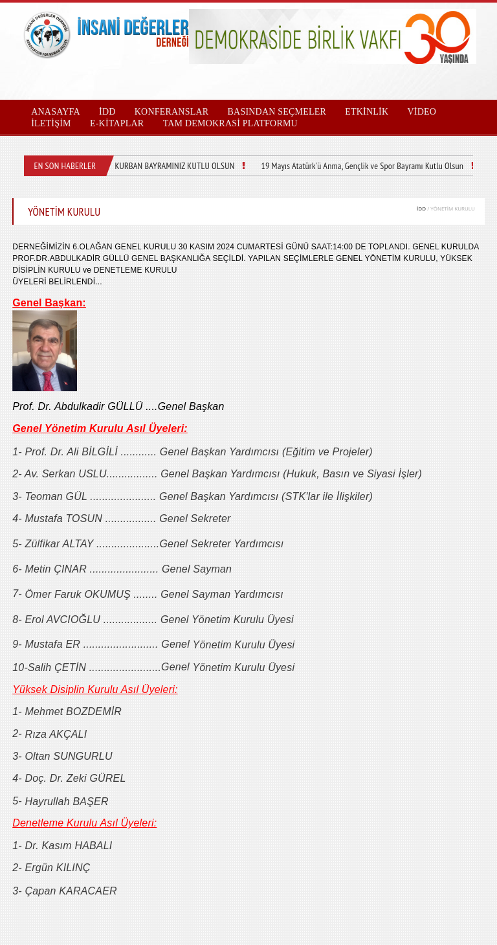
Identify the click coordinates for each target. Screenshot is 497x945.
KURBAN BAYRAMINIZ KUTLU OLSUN (174, 166)
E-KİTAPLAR (117, 123)
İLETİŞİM (51, 123)
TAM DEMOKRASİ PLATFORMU (230, 123)
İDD (421, 208)
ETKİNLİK (366, 112)
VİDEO (421, 112)
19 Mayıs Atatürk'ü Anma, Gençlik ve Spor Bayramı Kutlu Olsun (362, 166)
